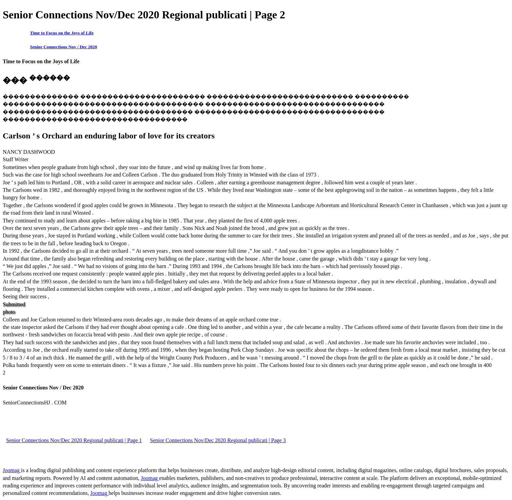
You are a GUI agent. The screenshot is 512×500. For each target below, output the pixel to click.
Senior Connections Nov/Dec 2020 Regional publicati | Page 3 (218, 440)
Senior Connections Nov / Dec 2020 (63, 46)
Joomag (12, 470)
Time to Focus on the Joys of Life (61, 32)
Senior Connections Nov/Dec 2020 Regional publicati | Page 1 (74, 440)
